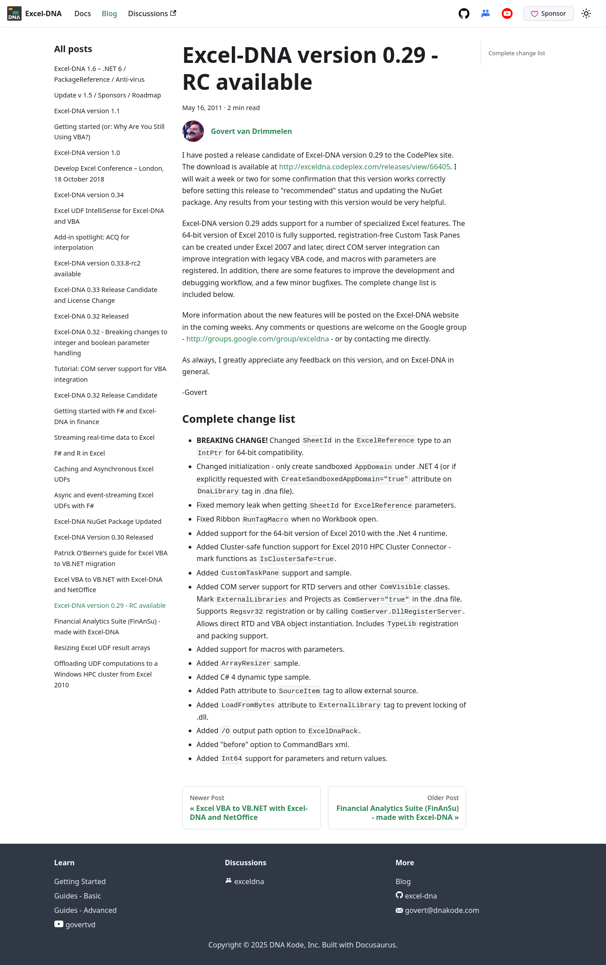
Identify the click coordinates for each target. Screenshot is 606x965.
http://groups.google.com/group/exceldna (257, 339)
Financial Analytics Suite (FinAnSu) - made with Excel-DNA (107, 626)
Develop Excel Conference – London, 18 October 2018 (109, 173)
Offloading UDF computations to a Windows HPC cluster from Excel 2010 (106, 674)
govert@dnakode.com (438, 910)
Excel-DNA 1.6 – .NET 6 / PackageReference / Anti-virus (99, 74)
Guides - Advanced (85, 910)
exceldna (244, 881)
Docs (82, 13)
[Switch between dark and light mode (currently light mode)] (586, 13)
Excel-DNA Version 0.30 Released (104, 537)
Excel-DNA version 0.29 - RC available (110, 605)
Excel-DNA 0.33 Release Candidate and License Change (106, 295)
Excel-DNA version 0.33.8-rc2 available (97, 268)
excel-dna (417, 896)
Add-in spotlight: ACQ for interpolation (92, 242)
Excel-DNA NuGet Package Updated (108, 521)
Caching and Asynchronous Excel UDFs (104, 474)
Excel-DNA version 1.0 (87, 152)
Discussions (152, 13)
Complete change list (516, 53)
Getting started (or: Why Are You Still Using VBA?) (109, 132)
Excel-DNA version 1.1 (87, 110)
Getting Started (80, 881)
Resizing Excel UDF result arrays (102, 647)
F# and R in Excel (79, 453)
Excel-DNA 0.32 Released (91, 316)
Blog (109, 13)
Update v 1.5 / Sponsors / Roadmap (107, 95)
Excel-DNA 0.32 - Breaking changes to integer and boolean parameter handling (111, 343)
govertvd (75, 925)
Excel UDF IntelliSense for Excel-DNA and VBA (109, 216)
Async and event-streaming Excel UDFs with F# (104, 500)
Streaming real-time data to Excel (104, 437)
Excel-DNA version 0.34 (89, 194)
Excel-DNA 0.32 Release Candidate (106, 395)
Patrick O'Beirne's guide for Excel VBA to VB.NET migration (111, 558)
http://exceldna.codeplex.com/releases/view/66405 (364, 167)
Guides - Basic (78, 896)
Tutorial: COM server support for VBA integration (110, 374)
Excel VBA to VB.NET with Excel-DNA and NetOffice (108, 584)
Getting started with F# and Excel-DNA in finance (105, 416)
